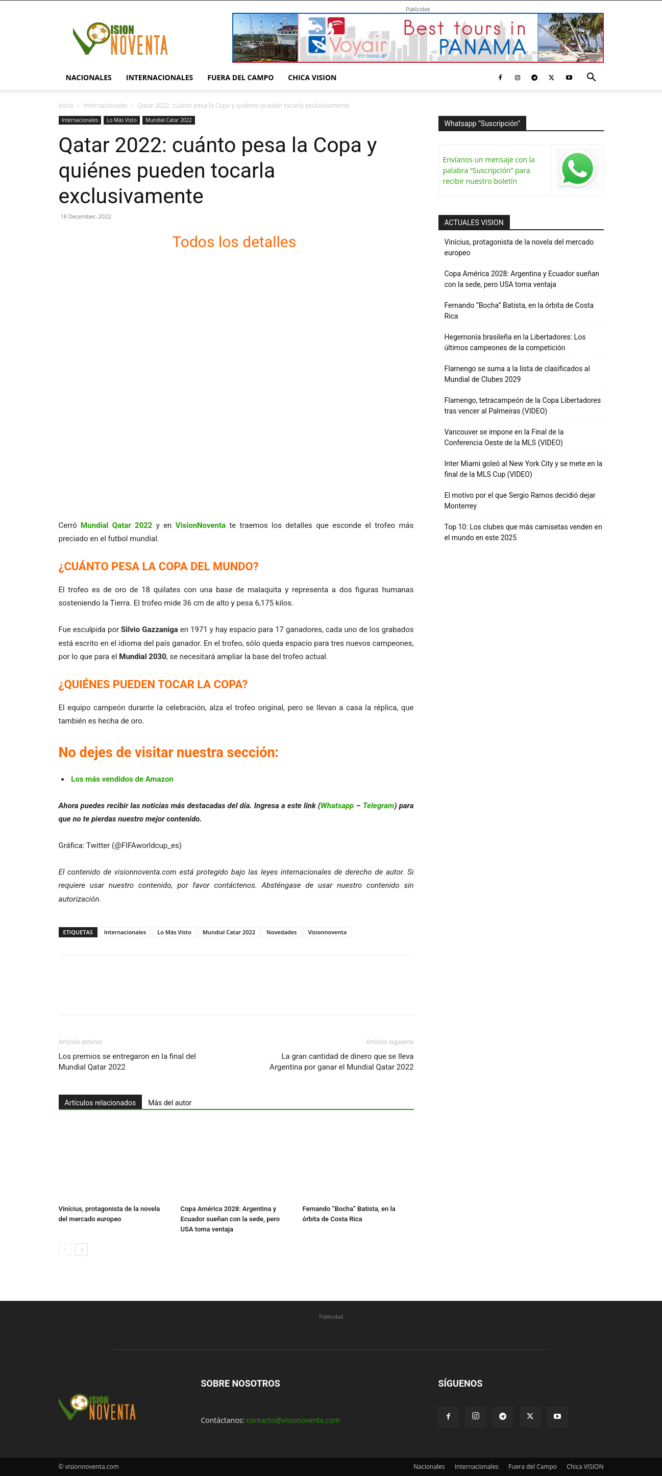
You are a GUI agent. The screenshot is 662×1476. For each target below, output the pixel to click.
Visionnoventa (327, 932)
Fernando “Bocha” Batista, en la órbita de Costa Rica (519, 310)
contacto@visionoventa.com (293, 1420)
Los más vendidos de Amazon (122, 779)
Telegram (379, 805)
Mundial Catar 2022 (168, 120)
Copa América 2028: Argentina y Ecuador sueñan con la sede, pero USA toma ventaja (230, 1219)
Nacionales (89, 77)
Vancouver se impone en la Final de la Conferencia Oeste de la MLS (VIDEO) (504, 437)
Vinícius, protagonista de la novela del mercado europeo (519, 247)
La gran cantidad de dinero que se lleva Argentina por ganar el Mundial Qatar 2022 (341, 1062)
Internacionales (159, 77)
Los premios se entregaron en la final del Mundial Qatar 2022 (127, 1062)
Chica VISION (312, 77)
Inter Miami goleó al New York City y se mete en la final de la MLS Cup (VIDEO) (524, 468)
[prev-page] (65, 1249)
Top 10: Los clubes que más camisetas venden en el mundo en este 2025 (523, 532)
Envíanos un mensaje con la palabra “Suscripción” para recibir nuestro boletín (489, 170)
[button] (591, 78)
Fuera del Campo (240, 77)
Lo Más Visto (122, 120)
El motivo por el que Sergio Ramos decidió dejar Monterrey (520, 500)
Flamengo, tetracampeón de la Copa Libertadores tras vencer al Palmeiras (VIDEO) (523, 405)
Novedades (281, 932)
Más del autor (169, 1103)
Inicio (66, 105)
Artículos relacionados (100, 1103)
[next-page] (81, 1249)
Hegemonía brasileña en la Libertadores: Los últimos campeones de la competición (515, 342)
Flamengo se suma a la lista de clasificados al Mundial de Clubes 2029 (517, 374)
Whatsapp (337, 805)
